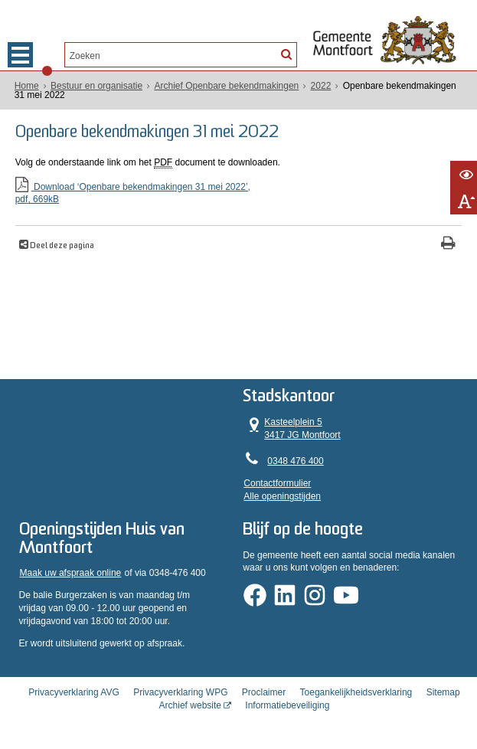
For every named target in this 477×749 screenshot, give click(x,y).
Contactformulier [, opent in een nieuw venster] (277, 483)
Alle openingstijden (282, 496)
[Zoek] (286, 54)
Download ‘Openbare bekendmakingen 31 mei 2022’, (238, 194)
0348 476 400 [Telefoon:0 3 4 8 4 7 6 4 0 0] (295, 461)
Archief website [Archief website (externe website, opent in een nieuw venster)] (190, 705)
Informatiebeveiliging (287, 705)
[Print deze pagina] (448, 244)
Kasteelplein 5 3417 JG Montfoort (291, 428)
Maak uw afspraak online (71, 572)
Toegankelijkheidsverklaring (356, 692)
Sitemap (443, 692)
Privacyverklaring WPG (180, 692)
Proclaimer (264, 692)
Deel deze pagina (61, 246)
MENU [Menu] (20, 54)
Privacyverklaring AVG (73, 692)
